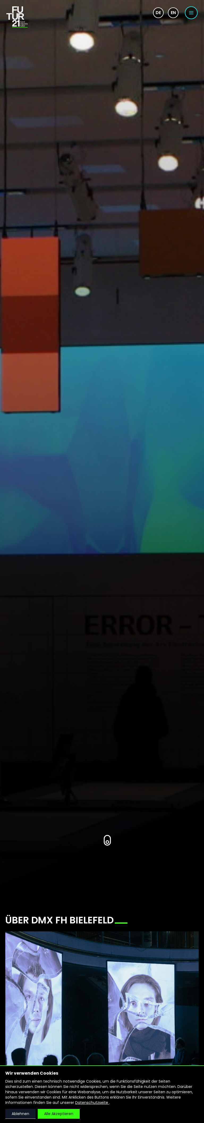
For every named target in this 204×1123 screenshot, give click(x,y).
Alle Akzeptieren (58, 1114)
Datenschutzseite (92, 1102)
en (173, 13)
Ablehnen (20, 1113)
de (158, 13)
